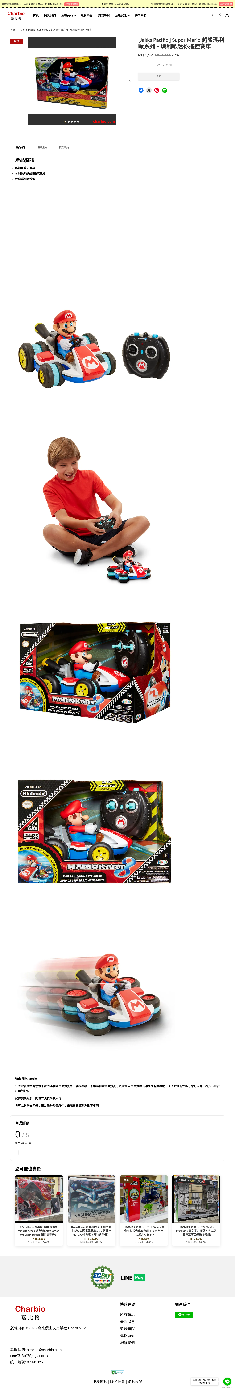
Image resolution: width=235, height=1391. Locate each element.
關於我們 (50, 16)
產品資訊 (20, 148)
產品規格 (42, 148)
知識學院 (104, 16)
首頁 (36, 16)
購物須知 (127, 1337)
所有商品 (68, 16)
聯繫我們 (140, 16)
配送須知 (64, 148)
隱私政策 (117, 1383)
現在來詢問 (75, 4)
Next (129, 83)
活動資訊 (122, 16)
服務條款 (99, 1383)
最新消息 (86, 16)
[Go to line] (227, 1382)
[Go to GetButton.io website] (227, 1388)
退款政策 (135, 1383)
